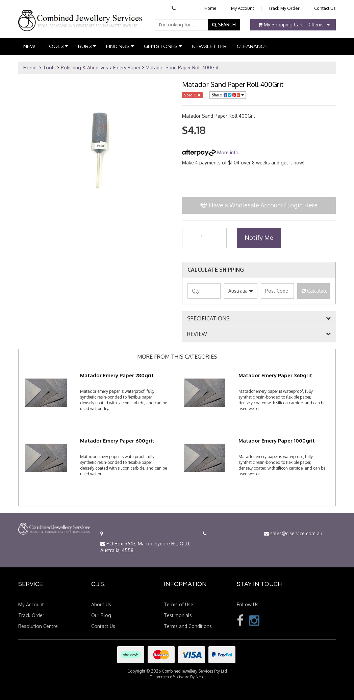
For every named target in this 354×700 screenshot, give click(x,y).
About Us (101, 604)
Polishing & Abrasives (84, 67)
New (29, 46)
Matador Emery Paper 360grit (275, 375)
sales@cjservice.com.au (293, 533)
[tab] (259, 318)
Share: (227, 94)
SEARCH (224, 24)
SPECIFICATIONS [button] (208, 319)
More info (210, 152)
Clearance (252, 46)
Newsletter (209, 46)
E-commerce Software (169, 676)
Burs (87, 46)
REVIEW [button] (197, 334)
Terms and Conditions (188, 626)
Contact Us (325, 8)
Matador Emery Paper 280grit (117, 375)
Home (210, 8)
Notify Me (259, 237)
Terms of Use (178, 604)
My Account (242, 8)
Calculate (315, 291)
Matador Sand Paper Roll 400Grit (182, 67)
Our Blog (101, 615)
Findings (120, 46)
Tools (56, 46)
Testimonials (178, 615)
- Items (291, 24)
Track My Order (284, 8)
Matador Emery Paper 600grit (117, 440)
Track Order (31, 615)
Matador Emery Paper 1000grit (276, 440)
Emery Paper (127, 67)
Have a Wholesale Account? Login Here (259, 205)
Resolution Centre (38, 626)
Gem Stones (163, 46)
